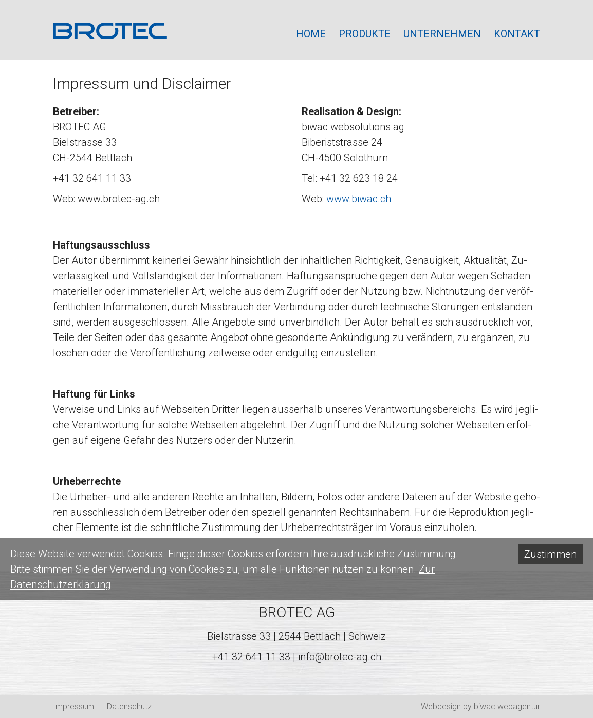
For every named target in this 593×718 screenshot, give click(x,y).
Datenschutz (129, 706)
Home (311, 34)
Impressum (73, 706)
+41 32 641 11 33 (251, 657)
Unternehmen (442, 34)
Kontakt (517, 34)
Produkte (365, 34)
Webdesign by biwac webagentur (480, 706)
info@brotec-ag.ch (339, 657)
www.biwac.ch (358, 199)
